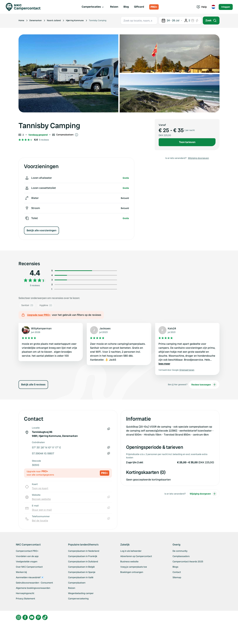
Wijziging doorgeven (198, 158)
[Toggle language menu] (213, 7)
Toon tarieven (187, 142)
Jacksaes (105, 328)
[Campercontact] (25, 7)
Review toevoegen (204, 384)
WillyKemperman (41, 328)
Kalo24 (172, 328)
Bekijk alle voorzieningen (41, 230)
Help (202, 7)
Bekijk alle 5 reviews (33, 384)
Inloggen (225, 6)
